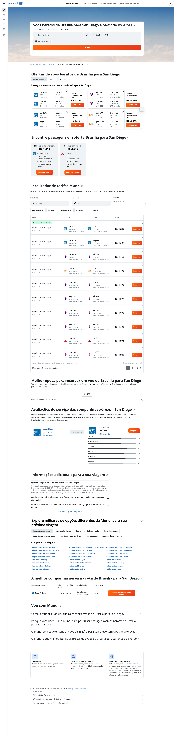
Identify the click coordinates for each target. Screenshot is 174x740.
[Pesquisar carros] (4, 19)
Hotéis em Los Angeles (81, 535)
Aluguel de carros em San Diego (48, 522)
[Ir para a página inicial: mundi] (15, 3)
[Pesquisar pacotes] (4, 24)
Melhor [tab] (56, 79)
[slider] (148, 204)
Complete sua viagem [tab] (45, 506)
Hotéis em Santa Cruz (81, 544)
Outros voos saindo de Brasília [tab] (91, 506)
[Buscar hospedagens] (4, 15)
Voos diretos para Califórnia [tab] (74, 511)
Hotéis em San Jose (117, 544)
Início (36, 64)
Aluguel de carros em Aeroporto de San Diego (90, 522)
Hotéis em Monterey (80, 541)
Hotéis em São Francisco (45, 538)
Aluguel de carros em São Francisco (49, 525)
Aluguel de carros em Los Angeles (123, 522)
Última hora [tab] (68, 79)
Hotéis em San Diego (43, 535)
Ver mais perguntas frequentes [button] (74, 487)
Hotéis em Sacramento (118, 541)
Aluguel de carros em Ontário (121, 528)
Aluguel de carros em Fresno (121, 531)
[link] (48, 172)
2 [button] (136, 343)
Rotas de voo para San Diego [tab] (48, 511)
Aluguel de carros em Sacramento (123, 525)
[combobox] (43, 30)
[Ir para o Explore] (4, 29)
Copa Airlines (52, 404)
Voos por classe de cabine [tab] (116, 511)
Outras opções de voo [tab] (66, 506)
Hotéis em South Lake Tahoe (84, 538)
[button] (3, 3)
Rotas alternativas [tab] (115, 506)
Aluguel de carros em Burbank (84, 531)
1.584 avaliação (52, 411)
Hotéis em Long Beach (44, 544)
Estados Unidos (45, 64)
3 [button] (141, 343)
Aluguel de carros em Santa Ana (48, 528)
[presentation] (138, 25)
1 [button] (131, 343)
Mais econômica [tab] (43, 79)
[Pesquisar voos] (4, 10)
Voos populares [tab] (95, 511)
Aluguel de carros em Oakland (47, 531)
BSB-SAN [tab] (91, 369)
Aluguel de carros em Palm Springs (86, 528)
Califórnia (55, 64)
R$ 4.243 (129, 25)
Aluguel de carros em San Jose (84, 525)
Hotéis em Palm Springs (119, 538)
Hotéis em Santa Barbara (45, 541)
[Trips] (4, 35)
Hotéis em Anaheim (117, 535)
